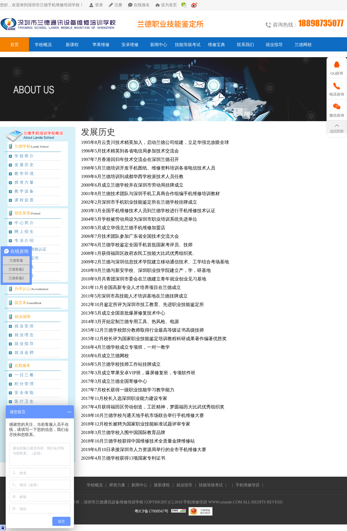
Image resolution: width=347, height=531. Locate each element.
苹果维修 (101, 44)
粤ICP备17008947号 (152, 511)
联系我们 (245, 44)
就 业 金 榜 (24, 352)
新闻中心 (158, 44)
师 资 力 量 (24, 182)
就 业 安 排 (24, 326)
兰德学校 (22, 146)
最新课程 (162, 485)
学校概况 (43, 44)
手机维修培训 (247, 485)
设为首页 (169, 5)
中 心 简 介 (24, 223)
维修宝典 (216, 44)
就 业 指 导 (24, 344)
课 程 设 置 (24, 200)
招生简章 (22, 213)
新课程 (72, 44)
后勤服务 (22, 365)
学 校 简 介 (24, 156)
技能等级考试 (188, 44)
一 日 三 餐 (24, 375)
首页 (14, 44)
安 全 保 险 (24, 392)
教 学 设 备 (24, 191)
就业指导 (274, 44)
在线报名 (142, 5)
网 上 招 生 (24, 232)
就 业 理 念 (24, 335)
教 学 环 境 (24, 174)
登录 (99, 5)
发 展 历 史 (24, 165)
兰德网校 (303, 44)
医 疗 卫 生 (24, 401)
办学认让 (22, 289)
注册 (118, 5)
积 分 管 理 (24, 384)
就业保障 (22, 317)
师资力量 (117, 485)
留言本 (20, 303)
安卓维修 (130, 44)
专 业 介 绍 (24, 240)
